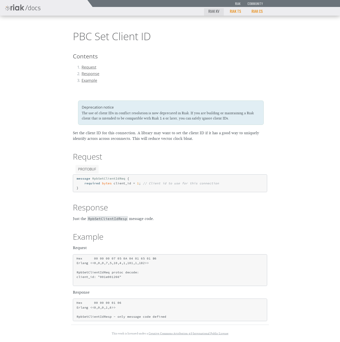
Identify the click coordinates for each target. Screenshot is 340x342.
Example (89, 80)
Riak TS (235, 11)
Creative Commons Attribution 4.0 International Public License (189, 333)
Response (90, 73)
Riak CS (257, 11)
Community (255, 3)
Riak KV (213, 11)
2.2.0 (44, 27)
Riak (237, 3)
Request (89, 67)
